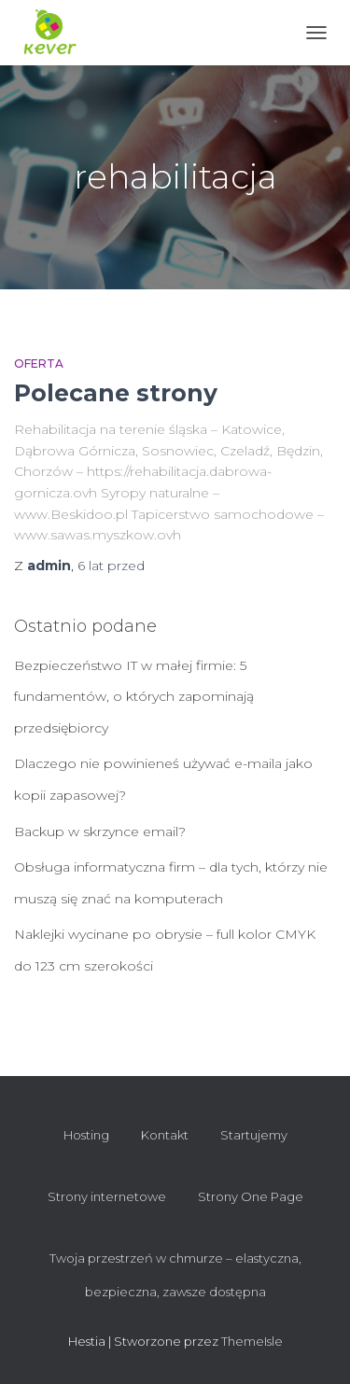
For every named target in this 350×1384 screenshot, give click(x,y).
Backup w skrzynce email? (100, 831)
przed (111, 565)
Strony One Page (250, 1196)
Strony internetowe (107, 1196)
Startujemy (253, 1134)
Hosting (86, 1134)
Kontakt (165, 1134)
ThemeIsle (252, 1341)
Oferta (38, 363)
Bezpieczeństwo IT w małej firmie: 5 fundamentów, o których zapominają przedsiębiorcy (134, 696)
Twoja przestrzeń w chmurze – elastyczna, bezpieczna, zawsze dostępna (175, 1275)
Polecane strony (115, 393)
